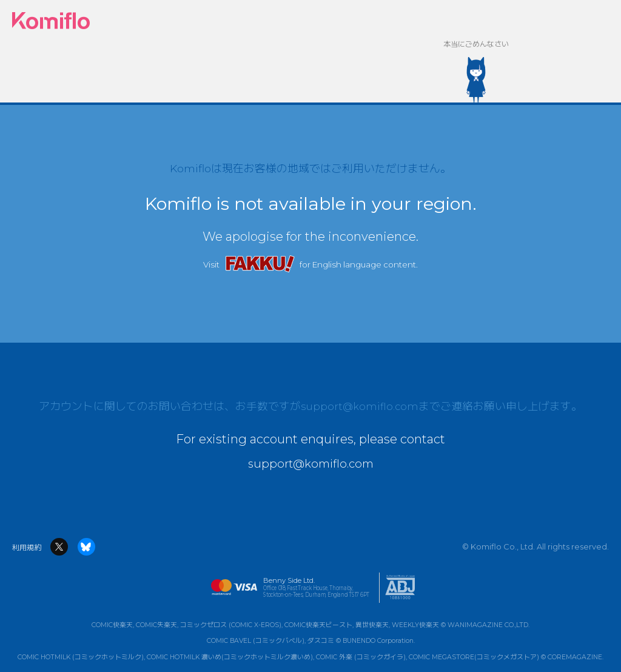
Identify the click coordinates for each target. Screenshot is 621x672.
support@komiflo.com (360, 408)
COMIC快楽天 (112, 625)
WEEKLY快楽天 (415, 625)
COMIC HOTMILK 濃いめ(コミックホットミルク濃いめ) (230, 657)
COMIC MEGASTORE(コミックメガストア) (474, 657)
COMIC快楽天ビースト (318, 625)
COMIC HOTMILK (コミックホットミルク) (81, 657)
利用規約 (26, 547)
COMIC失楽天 (156, 625)
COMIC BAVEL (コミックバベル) (255, 641)
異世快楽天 (372, 625)
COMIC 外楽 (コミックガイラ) (361, 657)
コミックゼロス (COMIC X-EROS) (230, 625)
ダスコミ (320, 641)
